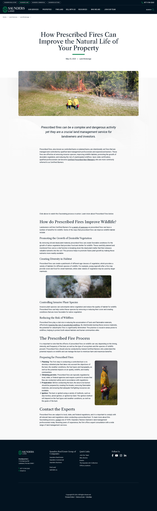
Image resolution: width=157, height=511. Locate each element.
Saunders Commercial (38, 2)
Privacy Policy (69, 497)
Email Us (23, 471)
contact (58, 420)
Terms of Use (80, 497)
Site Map (89, 497)
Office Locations (85, 465)
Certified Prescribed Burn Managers (81, 160)
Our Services (34, 9)
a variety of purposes (80, 227)
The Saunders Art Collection (89, 463)
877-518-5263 (149, 2)
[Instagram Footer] (121, 455)
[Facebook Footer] (112, 455)
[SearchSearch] (150, 9)
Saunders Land (24, 2)
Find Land (59, 9)
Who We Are (96, 9)
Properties (48, 9)
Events (82, 460)
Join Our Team (110, 9)
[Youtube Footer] (116, 455)
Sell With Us (71, 9)
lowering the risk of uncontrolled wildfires (64, 325)
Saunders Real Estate (10, 2)
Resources (83, 9)
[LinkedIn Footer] (125, 455)
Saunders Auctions (54, 2)
